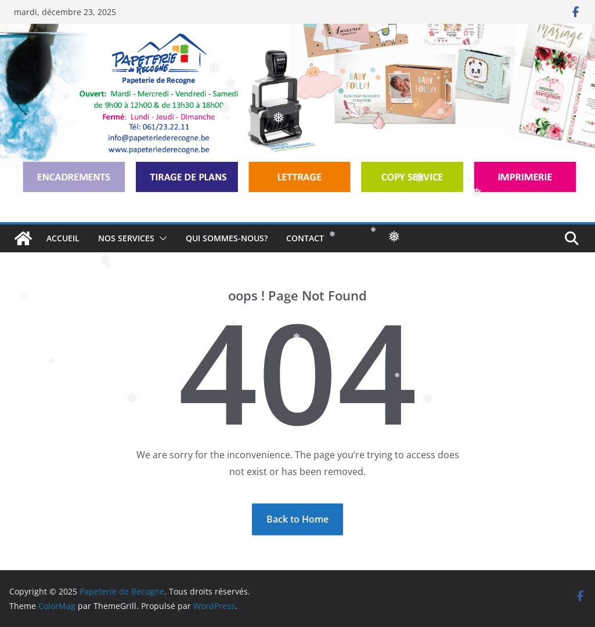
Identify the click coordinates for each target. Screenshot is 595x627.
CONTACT (305, 238)
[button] (160, 238)
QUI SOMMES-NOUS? (227, 238)
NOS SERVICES (126, 238)
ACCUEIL (63, 238)
